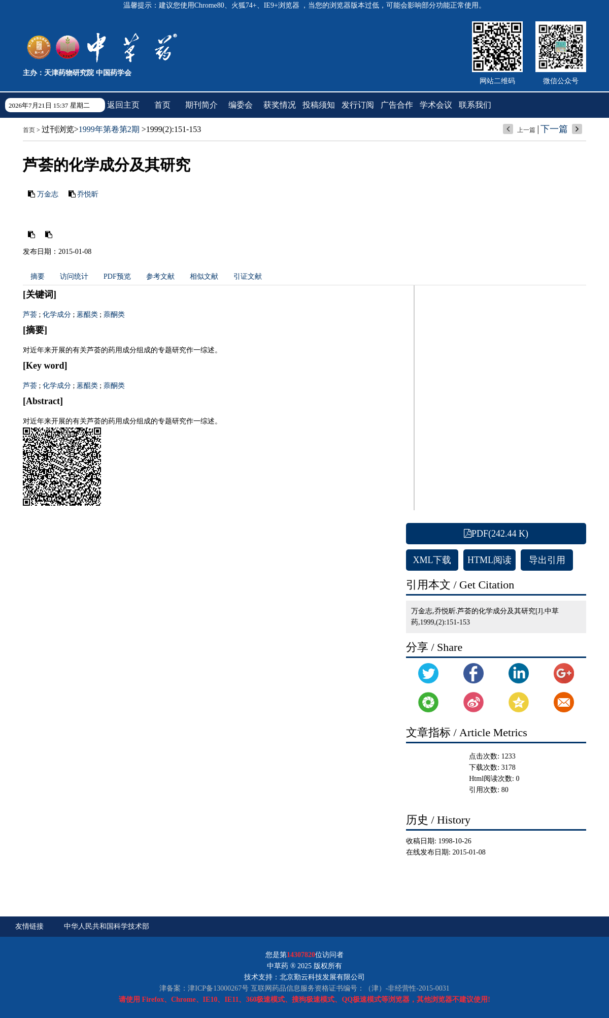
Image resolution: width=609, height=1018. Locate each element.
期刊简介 (201, 105)
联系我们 (475, 105)
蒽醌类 (87, 314)
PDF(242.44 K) (496, 534)
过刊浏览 (58, 129)
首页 (162, 105)
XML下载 (432, 560)
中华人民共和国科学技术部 (106, 926)
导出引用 (547, 560)
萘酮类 (114, 314)
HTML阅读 (489, 560)
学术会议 (436, 105)
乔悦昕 (87, 194)
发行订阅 (358, 105)
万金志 (47, 194)
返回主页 (123, 105)
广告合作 (397, 105)
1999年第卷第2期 (109, 129)
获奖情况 (279, 105)
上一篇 (526, 130)
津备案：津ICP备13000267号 (204, 988)
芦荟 (30, 314)
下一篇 (554, 129)
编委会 (240, 105)
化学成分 (57, 314)
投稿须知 (318, 105)
